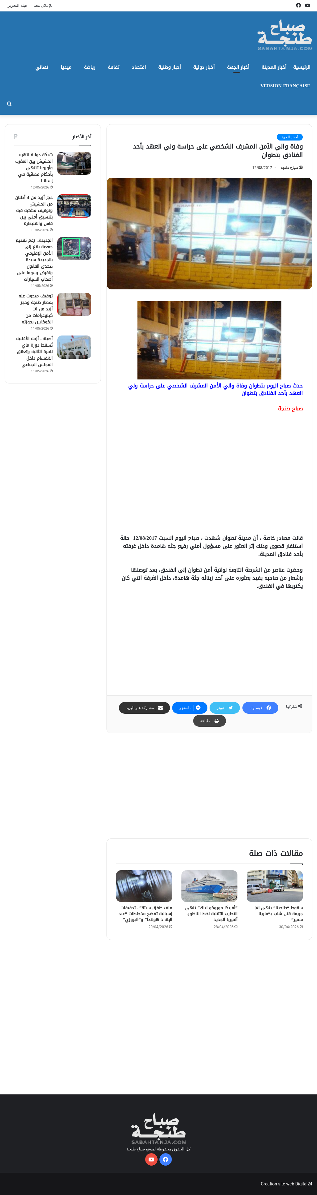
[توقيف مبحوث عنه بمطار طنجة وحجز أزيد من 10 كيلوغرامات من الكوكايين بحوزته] (74, 304)
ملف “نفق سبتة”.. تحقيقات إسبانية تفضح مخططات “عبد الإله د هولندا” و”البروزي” (145, 914)
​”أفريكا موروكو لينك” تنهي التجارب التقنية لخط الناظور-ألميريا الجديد (211, 914)
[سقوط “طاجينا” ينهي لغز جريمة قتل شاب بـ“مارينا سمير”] (275, 886)
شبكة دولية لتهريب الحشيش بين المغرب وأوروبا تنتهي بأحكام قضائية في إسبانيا (34, 168)
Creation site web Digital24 (286, 1183)
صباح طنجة (289, 168)
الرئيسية (301, 67)
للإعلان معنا (43, 5)
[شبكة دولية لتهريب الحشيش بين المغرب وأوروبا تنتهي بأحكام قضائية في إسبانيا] (74, 163)
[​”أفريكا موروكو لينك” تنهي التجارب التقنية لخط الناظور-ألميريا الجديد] (209, 886)
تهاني (41, 67)
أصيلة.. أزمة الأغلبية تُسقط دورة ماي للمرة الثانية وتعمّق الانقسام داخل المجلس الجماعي (34, 352)
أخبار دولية (204, 67)
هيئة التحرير (17, 5)
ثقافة (113, 67)
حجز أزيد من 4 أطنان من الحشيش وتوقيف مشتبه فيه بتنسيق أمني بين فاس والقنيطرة (34, 210)
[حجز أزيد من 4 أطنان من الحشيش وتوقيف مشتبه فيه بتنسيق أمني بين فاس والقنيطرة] (74, 206)
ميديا (66, 67)
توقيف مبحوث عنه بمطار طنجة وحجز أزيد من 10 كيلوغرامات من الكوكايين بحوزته (36, 309)
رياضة (89, 67)
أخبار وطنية (169, 67)
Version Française (285, 85)
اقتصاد (139, 67)
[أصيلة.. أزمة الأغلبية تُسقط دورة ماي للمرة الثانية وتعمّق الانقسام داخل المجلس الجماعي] (74, 347)
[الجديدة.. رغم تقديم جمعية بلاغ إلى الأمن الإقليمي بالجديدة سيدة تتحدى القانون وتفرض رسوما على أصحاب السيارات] (74, 248)
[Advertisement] (209, 476)
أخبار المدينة (274, 67)
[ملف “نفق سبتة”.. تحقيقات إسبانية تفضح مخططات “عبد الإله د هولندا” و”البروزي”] (144, 886)
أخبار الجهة (238, 67)
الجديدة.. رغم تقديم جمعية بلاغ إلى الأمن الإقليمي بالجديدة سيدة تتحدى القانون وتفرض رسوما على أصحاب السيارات (34, 260)
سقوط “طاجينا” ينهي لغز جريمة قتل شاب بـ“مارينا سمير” (278, 914)
